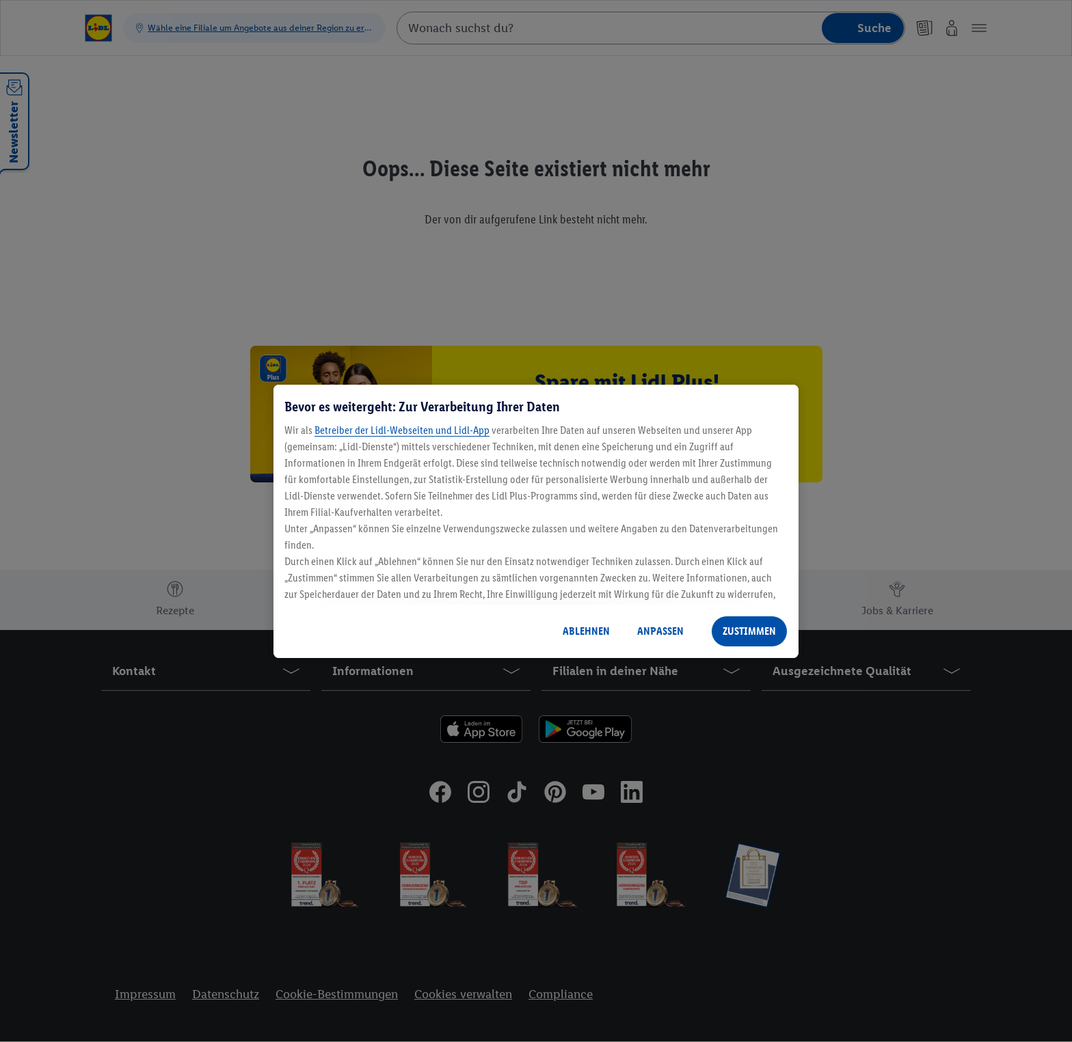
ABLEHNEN (586, 631)
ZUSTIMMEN (749, 631)
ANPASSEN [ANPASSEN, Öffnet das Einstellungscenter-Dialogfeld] (660, 631)
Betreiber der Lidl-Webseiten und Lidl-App (402, 430)
